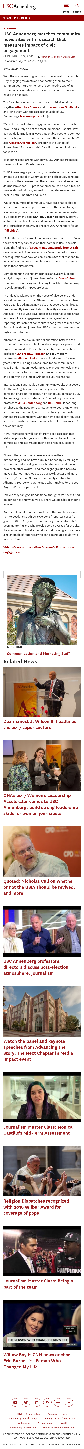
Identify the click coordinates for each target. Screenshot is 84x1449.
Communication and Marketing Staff (58, 56)
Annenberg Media (57, 1414)
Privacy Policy (44, 1423)
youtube (15, 1402)
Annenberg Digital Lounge (23, 1418)
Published (22, 18)
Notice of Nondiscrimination (58, 1427)
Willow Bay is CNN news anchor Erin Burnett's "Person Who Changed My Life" (36, 1360)
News (7, 18)
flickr (58, 1402)
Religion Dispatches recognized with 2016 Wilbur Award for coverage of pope (36, 1207)
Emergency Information (23, 1427)
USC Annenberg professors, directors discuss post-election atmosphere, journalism (35, 967)
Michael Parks (27, 358)
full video (10, 230)
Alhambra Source (27, 107)
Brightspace (23, 1423)
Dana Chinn (67, 278)
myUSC (63, 1423)
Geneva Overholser (22, 142)
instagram (47, 1402)
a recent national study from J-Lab (54, 247)
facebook (69, 1402)
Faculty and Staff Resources (60, 1418)
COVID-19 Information (28, 1414)
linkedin (37, 1402)
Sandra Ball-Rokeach (30, 353)
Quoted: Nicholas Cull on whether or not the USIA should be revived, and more (39, 887)
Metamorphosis (31, 116)
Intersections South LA (61, 107)
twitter (26, 1402)
